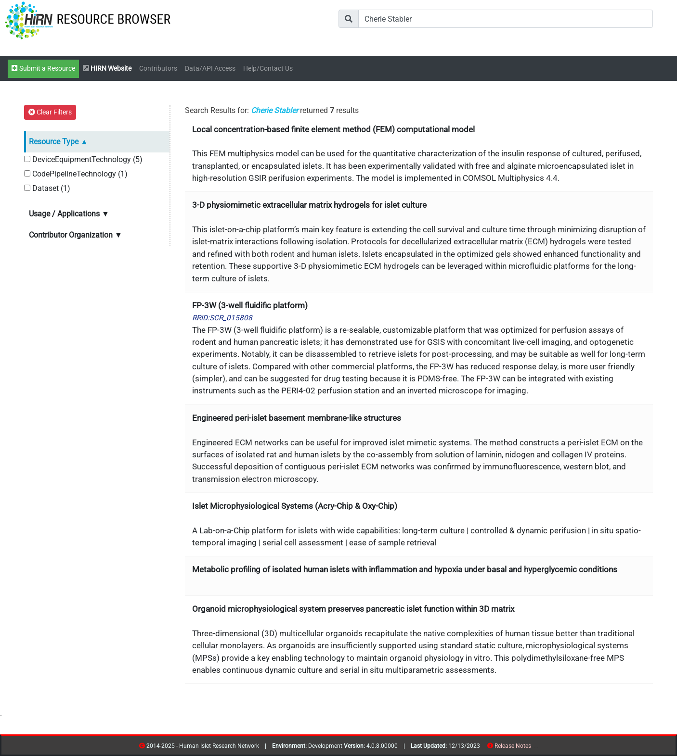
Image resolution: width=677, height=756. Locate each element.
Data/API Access (210, 68)
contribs (537, 747)
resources (534, 747)
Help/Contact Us (268, 68)
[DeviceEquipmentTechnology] (27, 159)
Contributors (158, 68)
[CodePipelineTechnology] (27, 173)
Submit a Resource (43, 68)
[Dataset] (27, 188)
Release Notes (513, 746)
